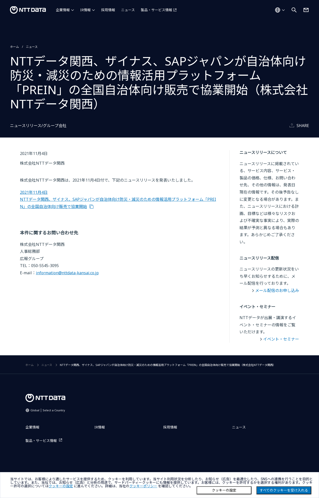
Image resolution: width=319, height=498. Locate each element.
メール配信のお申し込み (277, 290)
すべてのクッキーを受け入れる (284, 490)
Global (47, 410)
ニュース (128, 9)
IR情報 (85, 9)
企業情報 (63, 9)
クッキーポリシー (143, 486)
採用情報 (108, 9)
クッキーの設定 (224, 490)
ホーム (14, 47)
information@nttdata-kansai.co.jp (67, 273)
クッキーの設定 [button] (61, 486)
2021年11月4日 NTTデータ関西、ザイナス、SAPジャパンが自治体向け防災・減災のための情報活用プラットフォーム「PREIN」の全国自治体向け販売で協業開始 (118, 199)
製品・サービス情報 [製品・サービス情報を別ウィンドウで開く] (156, 9)
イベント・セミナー (281, 339)
